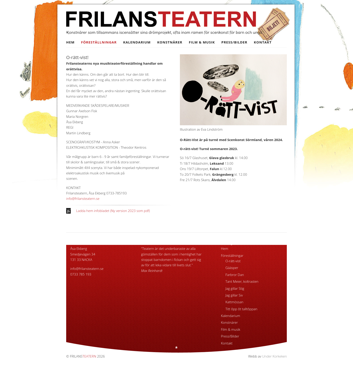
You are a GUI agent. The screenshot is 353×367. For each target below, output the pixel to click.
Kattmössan (234, 302)
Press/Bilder (234, 42)
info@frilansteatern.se (83, 198)
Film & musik (202, 42)
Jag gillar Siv (234, 295)
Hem (70, 42)
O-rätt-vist (232, 261)
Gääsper (231, 267)
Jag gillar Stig (234, 288)
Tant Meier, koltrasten (241, 281)
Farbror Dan (234, 274)
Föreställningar (99, 42)
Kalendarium (137, 42)
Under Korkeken (274, 356)
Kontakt (263, 42)
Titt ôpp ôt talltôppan (241, 309)
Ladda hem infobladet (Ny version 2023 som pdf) (113, 210)
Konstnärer (169, 42)
